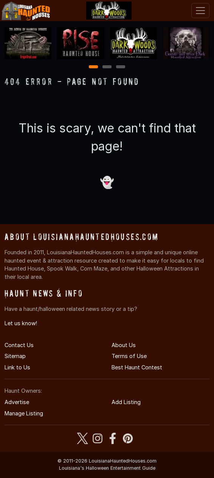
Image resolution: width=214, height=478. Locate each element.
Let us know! (21, 323)
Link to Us (17, 367)
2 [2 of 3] (107, 67)
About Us (124, 345)
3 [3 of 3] (120, 67)
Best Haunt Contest (137, 367)
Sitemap (15, 356)
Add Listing (126, 402)
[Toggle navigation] (200, 10)
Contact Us (19, 345)
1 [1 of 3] (94, 67)
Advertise (17, 402)
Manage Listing (24, 413)
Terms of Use (129, 356)
